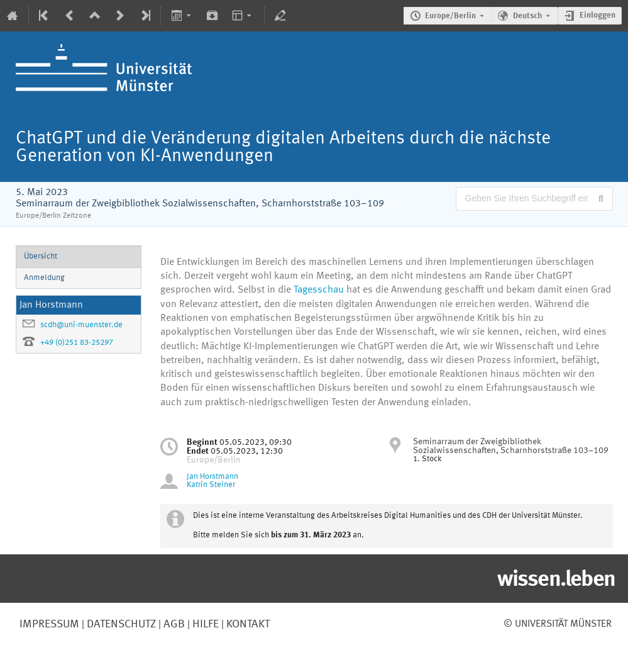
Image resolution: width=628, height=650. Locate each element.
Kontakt (248, 624)
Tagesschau (320, 290)
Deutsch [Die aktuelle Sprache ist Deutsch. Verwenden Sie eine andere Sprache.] (527, 16)
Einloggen (597, 15)
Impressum (49, 624)
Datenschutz (120, 624)
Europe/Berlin (450, 16)
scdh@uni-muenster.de (81, 325)
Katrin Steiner (211, 485)
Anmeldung (44, 278)
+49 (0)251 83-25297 (76, 343)
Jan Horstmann (212, 477)
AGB (173, 624)
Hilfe (204, 624)
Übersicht (40, 256)
